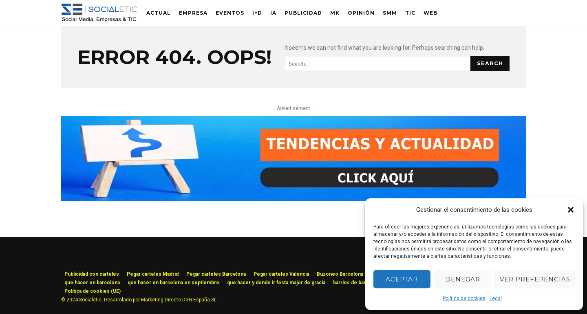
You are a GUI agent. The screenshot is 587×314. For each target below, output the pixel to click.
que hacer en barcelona (92, 282)
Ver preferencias (535, 279)
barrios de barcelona (357, 282)
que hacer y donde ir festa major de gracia (276, 282)
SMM (390, 13)
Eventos (230, 13)
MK (335, 13)
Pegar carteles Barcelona (216, 274)
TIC (410, 13)
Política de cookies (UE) (92, 291)
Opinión (361, 13)
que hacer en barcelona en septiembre (173, 282)
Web (430, 13)
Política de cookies (464, 298)
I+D (257, 13)
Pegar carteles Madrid (153, 274)
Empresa (193, 13)
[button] (571, 210)
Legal (496, 298)
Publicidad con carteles (91, 274)
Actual (158, 13)
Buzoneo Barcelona (340, 274)
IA (273, 13)
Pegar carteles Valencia (281, 274)
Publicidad (303, 13)
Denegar (462, 279)
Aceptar (402, 279)
